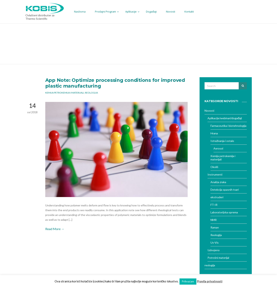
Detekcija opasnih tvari (224, 189)
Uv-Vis (214, 242)
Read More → (54, 229)
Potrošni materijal (218, 257)
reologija (210, 265)
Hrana (214, 133)
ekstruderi (216, 197)
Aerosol (218, 148)
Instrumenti (215, 174)
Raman (214, 227)
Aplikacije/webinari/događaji (225, 118)
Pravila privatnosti (209, 281)
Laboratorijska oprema (224, 212)
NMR (213, 220)
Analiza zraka (218, 182)
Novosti (209, 110)
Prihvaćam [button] (188, 281)
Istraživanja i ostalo (222, 141)
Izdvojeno (214, 250)
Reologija (91, 92)
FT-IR (213, 204)
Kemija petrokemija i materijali (64, 92)
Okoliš (214, 167)
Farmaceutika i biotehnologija (228, 125)
